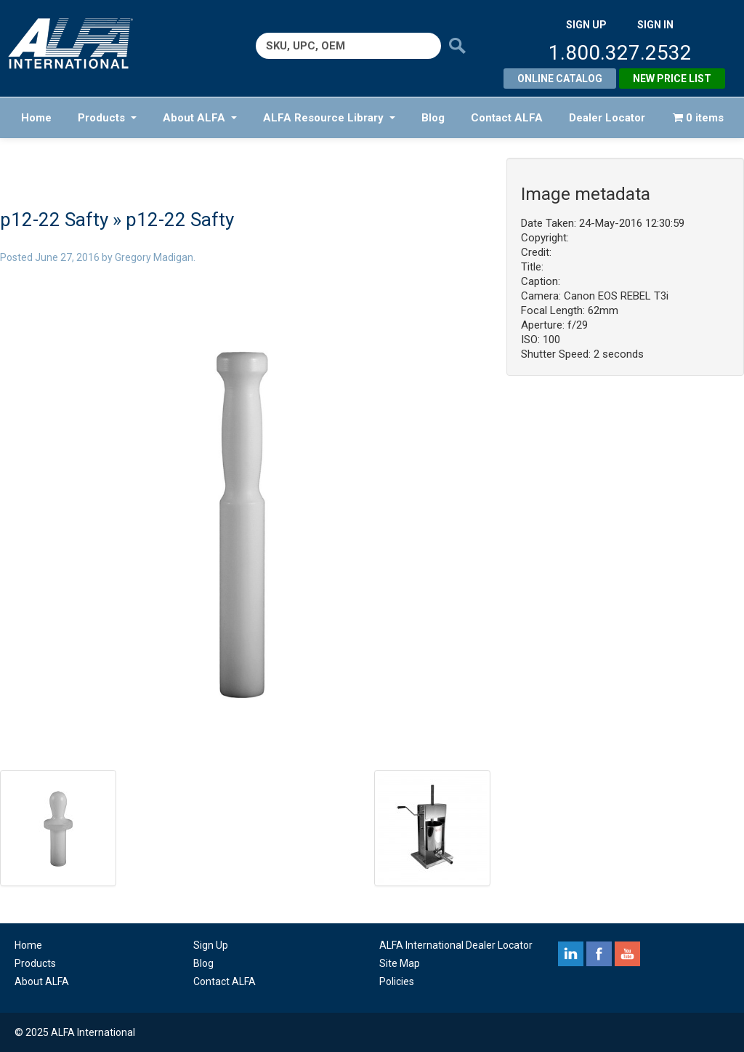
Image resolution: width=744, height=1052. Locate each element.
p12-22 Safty (54, 219)
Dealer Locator (607, 117)
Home (36, 117)
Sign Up (210, 945)
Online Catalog (559, 78)
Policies (396, 981)
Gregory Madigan (154, 257)
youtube (627, 953)
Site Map (399, 963)
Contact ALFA (507, 117)
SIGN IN (655, 25)
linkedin (570, 953)
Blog (433, 117)
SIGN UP (586, 25)
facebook (599, 953)
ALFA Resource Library (329, 117)
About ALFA (200, 117)
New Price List (672, 78)
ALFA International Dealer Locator (456, 945)
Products (107, 117)
